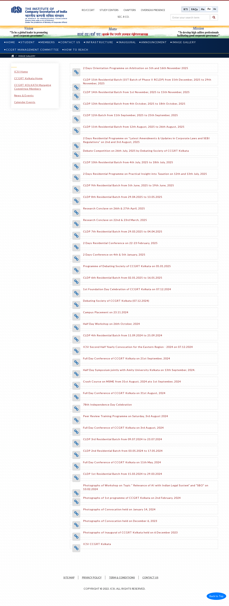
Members (47, 41)
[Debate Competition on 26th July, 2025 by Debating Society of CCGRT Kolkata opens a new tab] (136, 150)
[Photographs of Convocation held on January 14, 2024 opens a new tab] (119, 508)
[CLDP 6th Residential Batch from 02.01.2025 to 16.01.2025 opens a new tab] (122, 277)
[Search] (214, 17)
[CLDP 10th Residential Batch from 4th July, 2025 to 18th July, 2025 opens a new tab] (128, 161)
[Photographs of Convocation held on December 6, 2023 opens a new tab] (120, 520)
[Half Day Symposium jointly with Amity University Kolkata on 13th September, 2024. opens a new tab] (139, 369)
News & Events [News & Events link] (24, 94)
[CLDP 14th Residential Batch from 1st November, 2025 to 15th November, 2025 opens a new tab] (136, 91)
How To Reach (76, 49)
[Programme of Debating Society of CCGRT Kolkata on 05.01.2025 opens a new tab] (127, 265)
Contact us (70, 41)
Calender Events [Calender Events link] (25, 101)
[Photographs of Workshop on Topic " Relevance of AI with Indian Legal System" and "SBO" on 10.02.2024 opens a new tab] (149, 488)
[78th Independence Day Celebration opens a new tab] (107, 404)
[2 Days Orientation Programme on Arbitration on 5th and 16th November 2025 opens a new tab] (135, 67)
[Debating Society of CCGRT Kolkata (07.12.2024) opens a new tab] (116, 300)
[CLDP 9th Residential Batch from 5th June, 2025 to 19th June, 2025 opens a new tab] (128, 184)
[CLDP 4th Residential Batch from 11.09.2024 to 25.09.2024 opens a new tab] (122, 334)
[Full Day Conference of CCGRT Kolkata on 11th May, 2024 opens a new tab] (122, 461)
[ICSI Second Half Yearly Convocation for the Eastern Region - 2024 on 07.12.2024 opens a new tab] (138, 346)
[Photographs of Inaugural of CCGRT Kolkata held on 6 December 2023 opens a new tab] (130, 531)
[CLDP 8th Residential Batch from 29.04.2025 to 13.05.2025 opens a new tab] (122, 196)
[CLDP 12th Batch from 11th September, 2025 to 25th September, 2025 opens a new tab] (130, 114)
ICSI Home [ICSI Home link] (21, 71)
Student (27, 41)
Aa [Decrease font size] (214, 8)
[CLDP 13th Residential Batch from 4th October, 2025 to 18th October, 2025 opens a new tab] (134, 103)
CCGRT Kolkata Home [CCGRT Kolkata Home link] (28, 77)
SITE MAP (69, 577)
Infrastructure (99, 41)
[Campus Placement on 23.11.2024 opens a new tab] (105, 311)
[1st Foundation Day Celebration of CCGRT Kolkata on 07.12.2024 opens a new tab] (127, 288)
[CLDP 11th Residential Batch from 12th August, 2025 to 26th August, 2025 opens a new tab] (133, 126)
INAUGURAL (127, 41)
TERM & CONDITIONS (122, 577)
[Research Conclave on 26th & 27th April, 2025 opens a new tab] (114, 207)
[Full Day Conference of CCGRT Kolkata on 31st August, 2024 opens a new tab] (124, 392)
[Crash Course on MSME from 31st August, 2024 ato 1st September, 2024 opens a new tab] (132, 380)
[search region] (194, 17)
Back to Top (216, 595)
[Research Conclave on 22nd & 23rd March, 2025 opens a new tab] (115, 219)
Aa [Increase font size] (202, 8)
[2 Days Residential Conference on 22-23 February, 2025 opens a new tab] (120, 242)
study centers (109, 9)
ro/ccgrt (88, 9)
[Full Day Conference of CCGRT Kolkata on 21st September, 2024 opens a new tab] (126, 357)
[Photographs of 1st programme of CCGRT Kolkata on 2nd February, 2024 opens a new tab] (132, 497)
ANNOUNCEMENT (154, 41)
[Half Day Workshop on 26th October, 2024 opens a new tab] (111, 323)
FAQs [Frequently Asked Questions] (194, 9)
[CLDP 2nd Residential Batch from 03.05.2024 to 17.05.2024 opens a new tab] (123, 450)
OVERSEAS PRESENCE (153, 9)
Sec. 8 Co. (123, 16)
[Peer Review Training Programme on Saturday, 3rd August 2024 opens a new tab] (125, 415)
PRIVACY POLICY (92, 577)
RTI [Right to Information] (186, 9)
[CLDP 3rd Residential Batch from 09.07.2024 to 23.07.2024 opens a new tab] (122, 438)
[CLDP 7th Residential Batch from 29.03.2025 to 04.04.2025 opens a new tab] (122, 230)
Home (10, 41)
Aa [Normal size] (208, 8)
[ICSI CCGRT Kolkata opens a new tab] (97, 543)
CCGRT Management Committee (32, 49)
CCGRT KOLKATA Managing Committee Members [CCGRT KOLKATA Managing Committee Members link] (32, 86)
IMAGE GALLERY (184, 41)
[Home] (12, 55)
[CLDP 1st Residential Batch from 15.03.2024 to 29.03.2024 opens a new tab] (122, 473)
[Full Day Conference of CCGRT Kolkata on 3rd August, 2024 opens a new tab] (123, 427)
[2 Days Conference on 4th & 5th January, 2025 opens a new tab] (114, 254)
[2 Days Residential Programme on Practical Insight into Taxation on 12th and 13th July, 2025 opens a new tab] (145, 173)
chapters (130, 9)
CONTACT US (150, 577)
